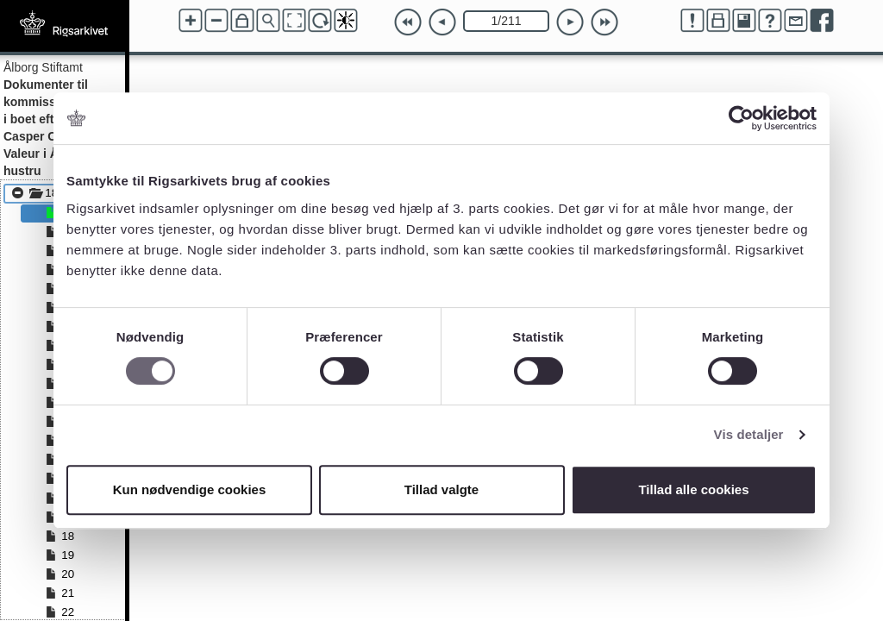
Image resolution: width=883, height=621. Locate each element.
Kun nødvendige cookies (189, 489)
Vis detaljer (749, 434)
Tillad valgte (441, 489)
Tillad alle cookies (693, 489)
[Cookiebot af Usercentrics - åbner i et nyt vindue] (741, 118)
